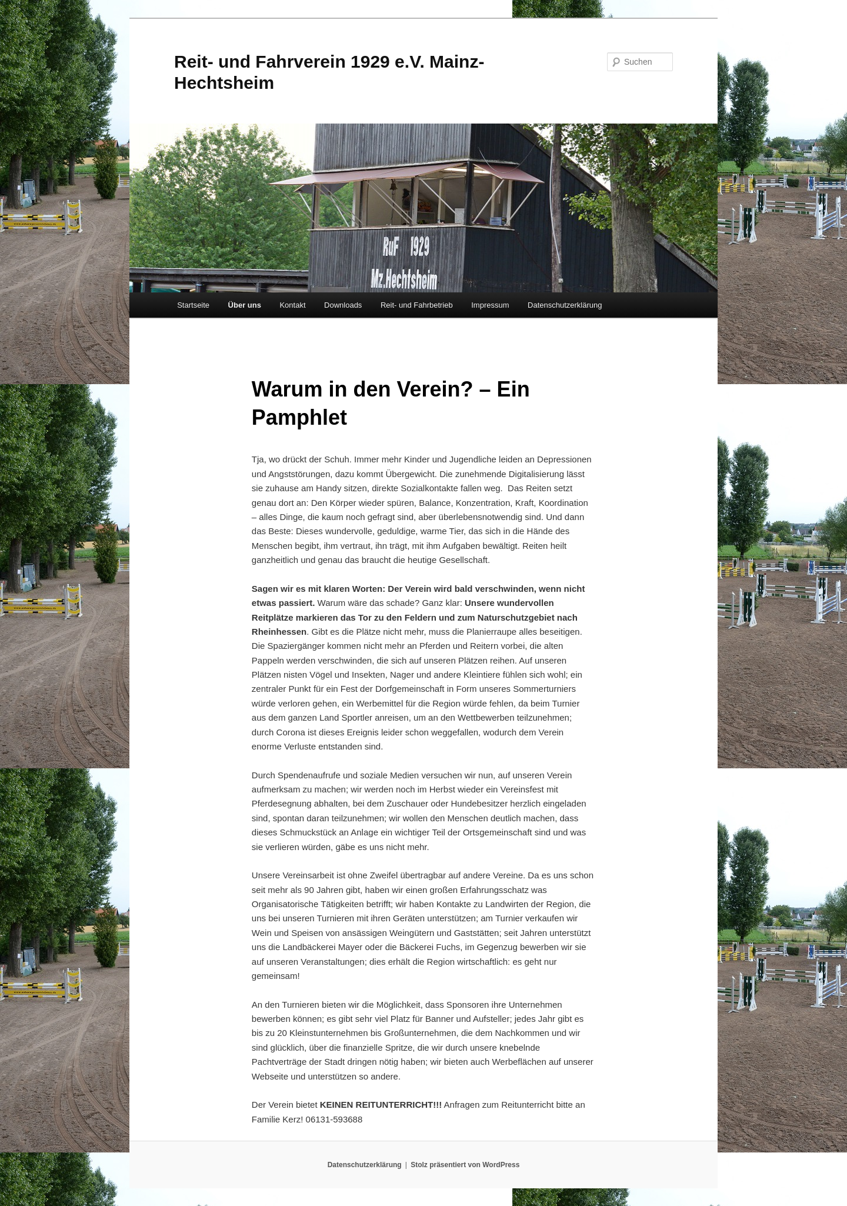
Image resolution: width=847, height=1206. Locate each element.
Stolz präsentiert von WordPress (465, 1165)
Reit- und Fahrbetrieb (417, 305)
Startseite (193, 305)
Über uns (244, 305)
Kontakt (292, 305)
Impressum (490, 305)
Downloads (343, 305)
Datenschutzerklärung (565, 305)
